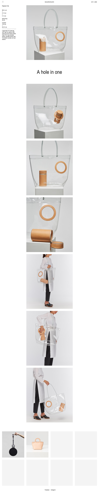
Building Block (49, 2)
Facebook (47, 490)
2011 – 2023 (94, 2)
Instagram (53, 490)
